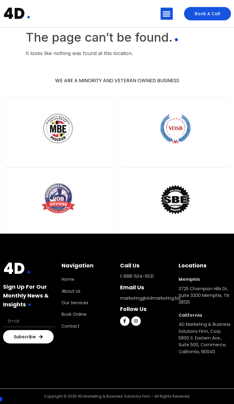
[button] (167, 14)
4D (14, 13)
